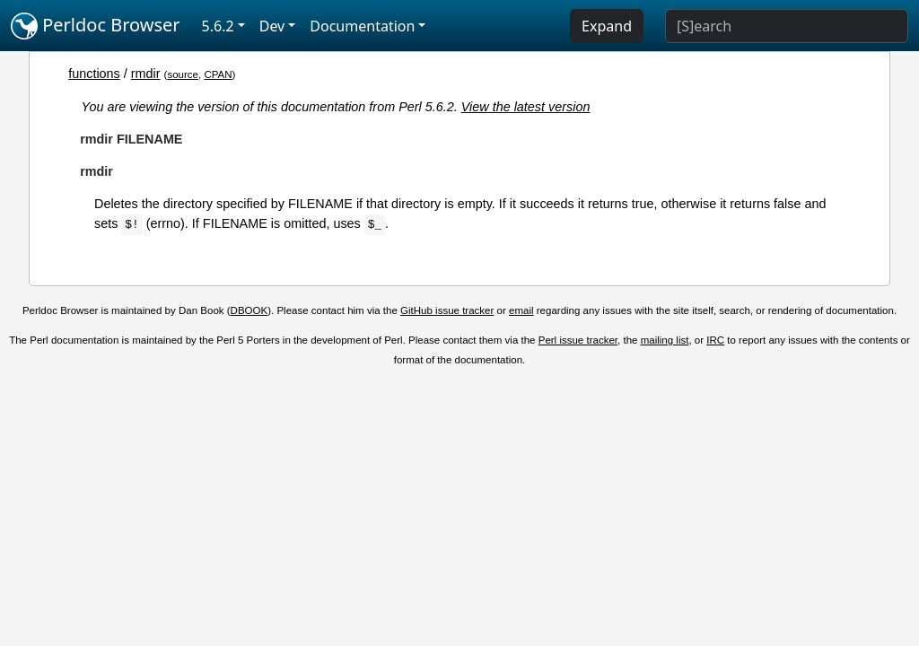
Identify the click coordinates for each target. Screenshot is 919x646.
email (521, 310)
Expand (607, 26)
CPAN (218, 74)
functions (94, 73)
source (182, 74)
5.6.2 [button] (218, 26)
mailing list (665, 340)
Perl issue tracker (577, 340)
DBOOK (249, 310)
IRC (715, 340)
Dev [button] (272, 26)
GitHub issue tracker (447, 310)
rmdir (146, 73)
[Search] (786, 26)
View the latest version (526, 107)
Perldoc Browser (95, 26)
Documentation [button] (362, 26)
